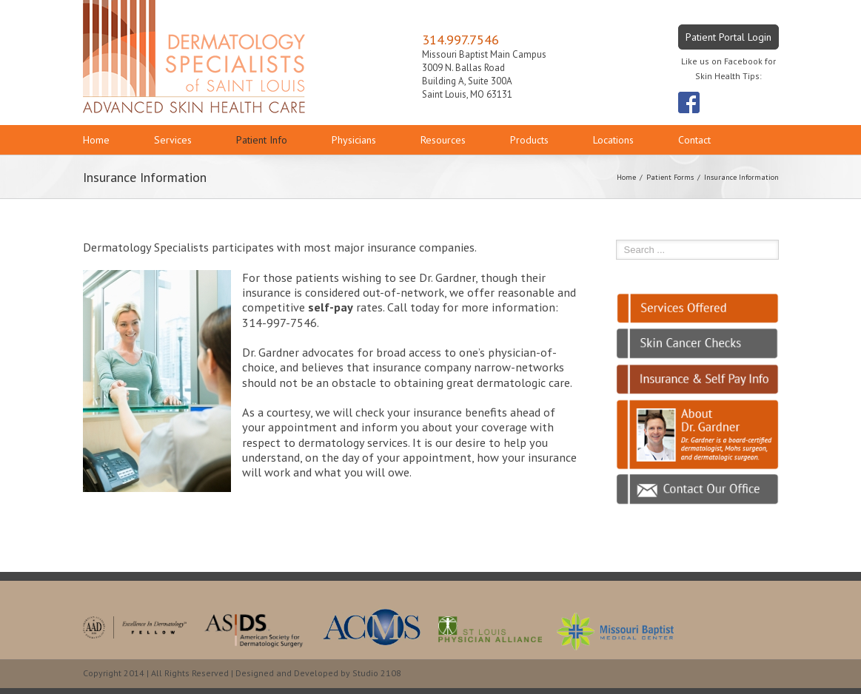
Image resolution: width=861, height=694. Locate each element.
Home (96, 139)
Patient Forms (670, 177)
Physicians (354, 139)
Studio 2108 (376, 672)
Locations (613, 139)
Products (529, 139)
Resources (443, 139)
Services (173, 139)
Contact (694, 139)
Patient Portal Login (728, 37)
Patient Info (261, 139)
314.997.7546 (460, 39)
